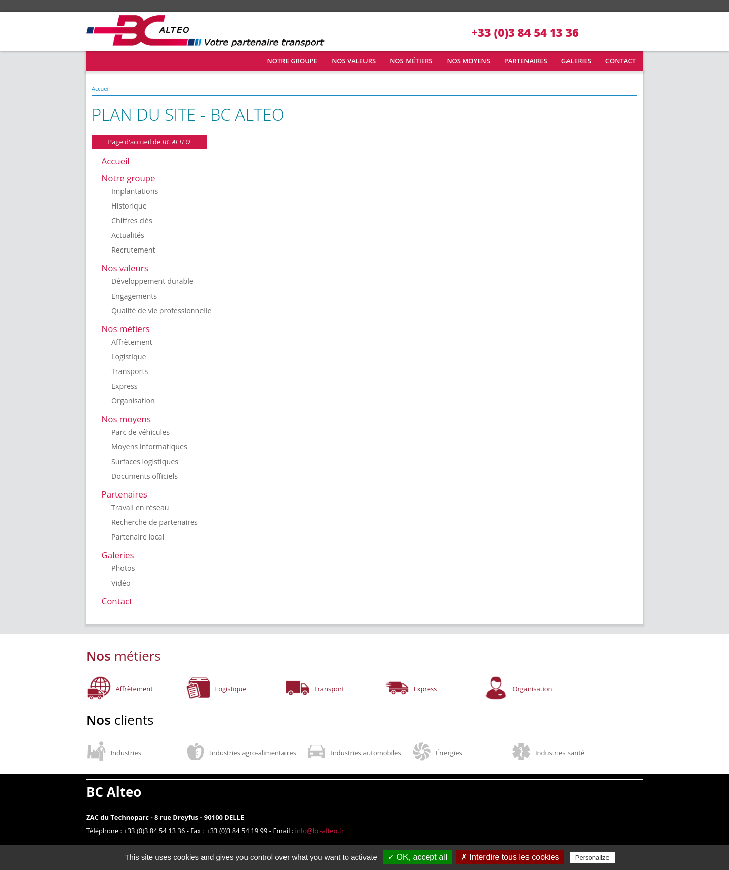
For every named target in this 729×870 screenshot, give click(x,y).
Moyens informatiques (149, 446)
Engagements (134, 296)
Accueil (102, 61)
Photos (123, 568)
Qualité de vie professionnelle (161, 310)
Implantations (134, 191)
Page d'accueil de (149, 141)
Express (124, 386)
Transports (129, 371)
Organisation (133, 400)
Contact (620, 60)
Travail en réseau (140, 507)
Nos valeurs (354, 60)
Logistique (128, 356)
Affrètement (131, 342)
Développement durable (152, 281)
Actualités (127, 235)
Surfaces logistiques (144, 461)
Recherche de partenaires (154, 522)
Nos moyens (468, 60)
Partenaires (525, 60)
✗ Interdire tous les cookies (510, 857)
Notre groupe (292, 60)
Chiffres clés (131, 220)
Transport (329, 688)
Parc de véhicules (140, 432)
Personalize (592, 857)
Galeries (576, 60)
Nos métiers (411, 60)
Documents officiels (144, 476)
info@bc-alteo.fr (319, 830)
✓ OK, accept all (417, 857)
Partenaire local (137, 537)
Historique (129, 206)
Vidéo (121, 583)
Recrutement (133, 250)
